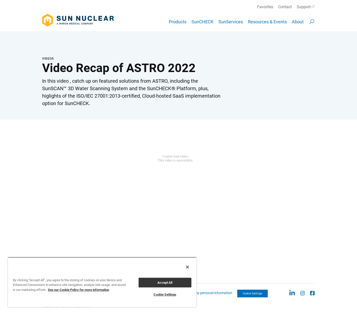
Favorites (265, 6)
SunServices (230, 21)
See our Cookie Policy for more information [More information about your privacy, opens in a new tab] (78, 290)
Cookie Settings (252, 293)
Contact (285, 6)
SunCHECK (202, 21)
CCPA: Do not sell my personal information (200, 293)
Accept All (164, 282)
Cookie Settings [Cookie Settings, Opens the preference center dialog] (164, 294)
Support (304, 6)
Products (177, 21)
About (298, 21)
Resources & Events (267, 21)
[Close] (187, 267)
